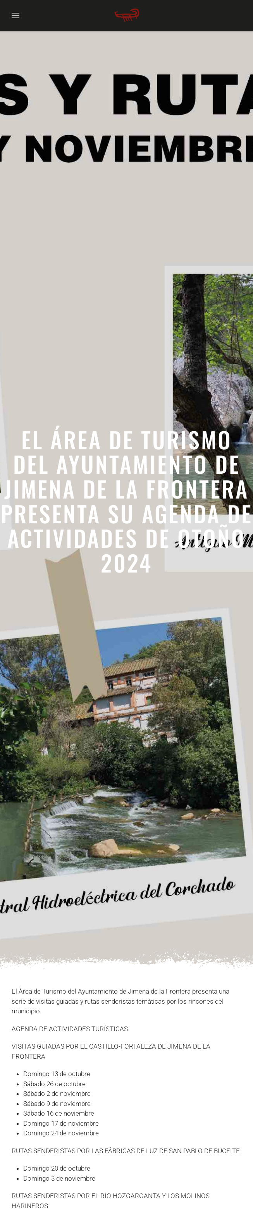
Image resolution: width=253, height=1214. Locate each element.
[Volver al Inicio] (126, 15)
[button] (15, 15)
